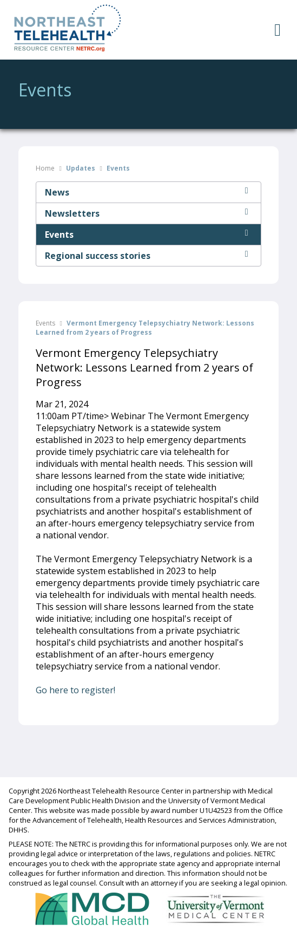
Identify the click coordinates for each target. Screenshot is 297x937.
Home (45, 168)
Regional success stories (148, 256)
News (148, 192)
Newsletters (148, 213)
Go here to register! (75, 690)
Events (148, 234)
